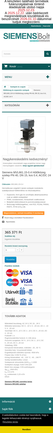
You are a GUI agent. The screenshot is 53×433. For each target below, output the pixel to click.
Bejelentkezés (36, 26)
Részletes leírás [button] (10, 422)
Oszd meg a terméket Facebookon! (19, 218)
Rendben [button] (26, 429)
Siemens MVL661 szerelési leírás (18, 382)
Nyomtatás (10, 222)
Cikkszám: (6, 184)
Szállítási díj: (10, 236)
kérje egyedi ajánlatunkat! (33, 166)
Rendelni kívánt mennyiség (16, 246)
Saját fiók (7, 409)
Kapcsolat (46, 26)
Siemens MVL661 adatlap (15, 384)
